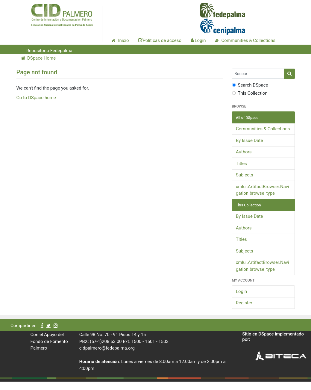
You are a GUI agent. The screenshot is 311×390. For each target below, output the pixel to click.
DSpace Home (38, 58)
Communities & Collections (263, 128)
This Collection (250, 93)
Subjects (244, 175)
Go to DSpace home (36, 97)
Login (241, 291)
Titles (241, 163)
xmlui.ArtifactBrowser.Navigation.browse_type (262, 190)
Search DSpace (250, 85)
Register (244, 303)
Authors (244, 152)
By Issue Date (249, 140)
